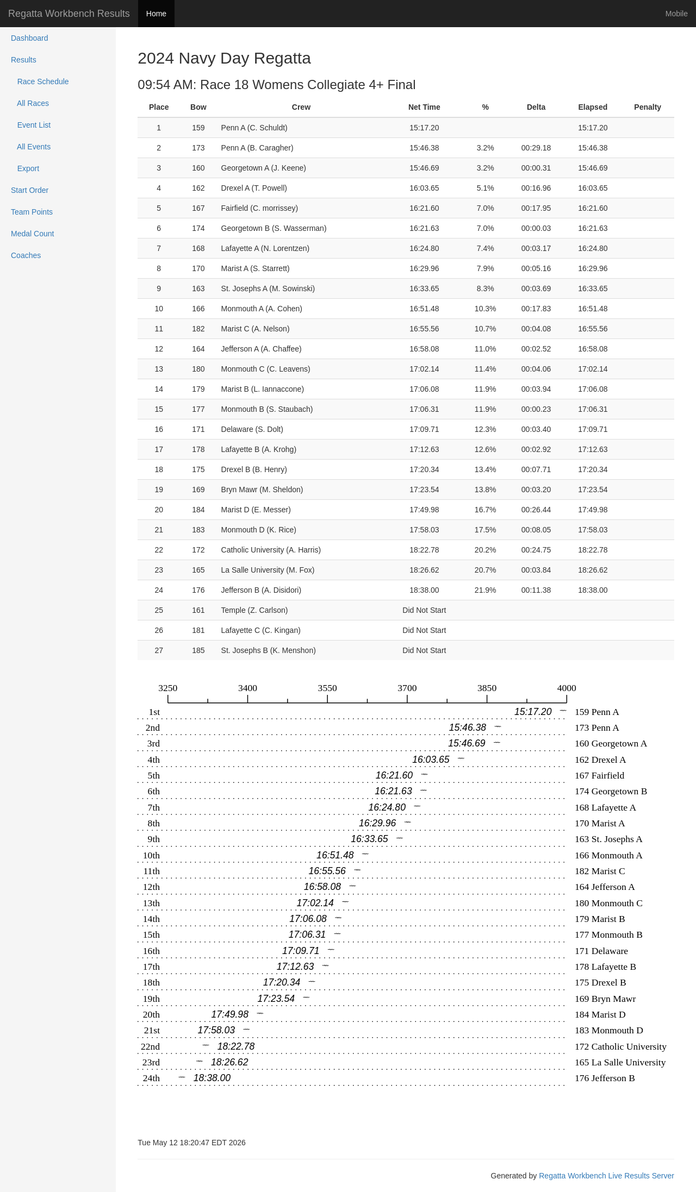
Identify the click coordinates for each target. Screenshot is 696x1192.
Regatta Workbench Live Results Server (606, 1175)
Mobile (677, 13)
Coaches (26, 255)
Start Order (29, 190)
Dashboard (29, 38)
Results (23, 59)
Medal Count (32, 233)
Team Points (32, 212)
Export (25, 168)
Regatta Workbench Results (69, 13)
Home (156, 13)
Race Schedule (40, 81)
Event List (31, 125)
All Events (31, 146)
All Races (30, 103)
